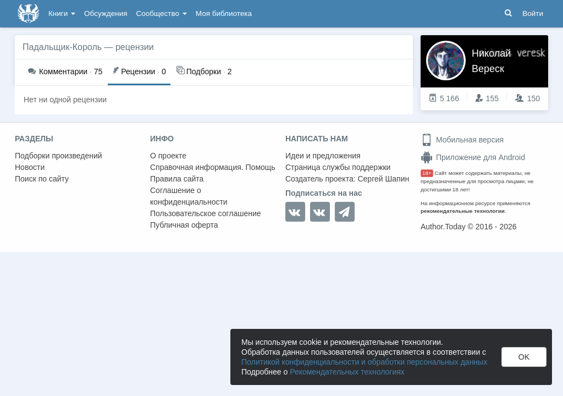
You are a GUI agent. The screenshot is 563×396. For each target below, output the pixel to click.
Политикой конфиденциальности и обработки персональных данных (364, 362)
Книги (61, 13)
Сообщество (161, 13)
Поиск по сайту (42, 178)
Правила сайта (176, 178)
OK (523, 357)
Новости (30, 167)
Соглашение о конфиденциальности (189, 196)
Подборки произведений (58, 155)
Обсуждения (105, 13)
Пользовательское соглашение (205, 213)
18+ (427, 173)
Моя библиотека (224, 13)
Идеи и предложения (323, 155)
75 (65, 71)
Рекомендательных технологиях (347, 371)
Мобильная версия (462, 140)
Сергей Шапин (383, 178)
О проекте (168, 155)
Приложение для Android (473, 157)
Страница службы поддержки (337, 167)
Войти (532, 13)
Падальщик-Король (62, 47)
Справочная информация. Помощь (212, 167)
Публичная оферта (184, 225)
